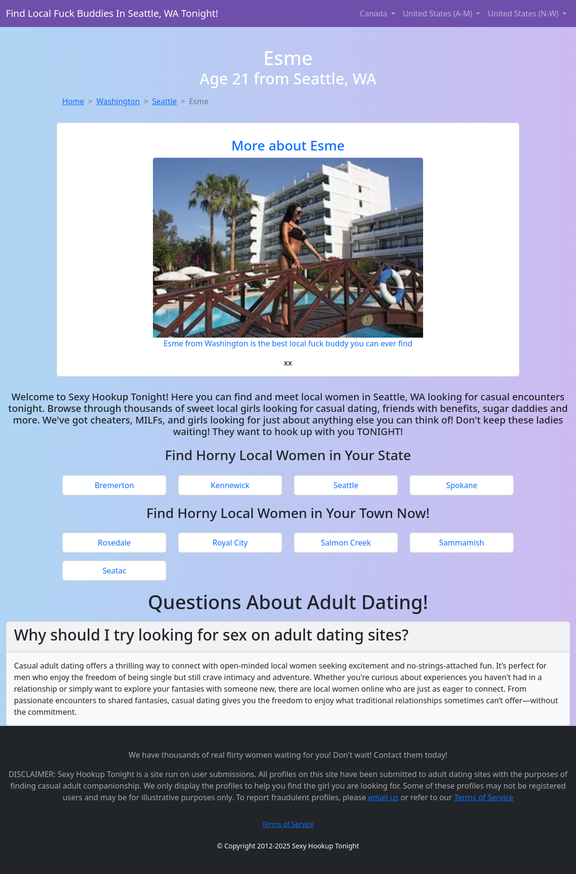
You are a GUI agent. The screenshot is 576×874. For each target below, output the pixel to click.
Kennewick (230, 485)
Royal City (230, 542)
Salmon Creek (346, 542)
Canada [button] (374, 13)
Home (73, 101)
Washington (118, 101)
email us (383, 797)
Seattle (164, 101)
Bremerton (114, 485)
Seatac (114, 570)
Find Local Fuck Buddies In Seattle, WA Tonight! (112, 13)
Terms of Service (483, 797)
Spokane (462, 485)
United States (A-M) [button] (438, 13)
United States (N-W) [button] (524, 13)
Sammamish (461, 542)
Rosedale (114, 542)
